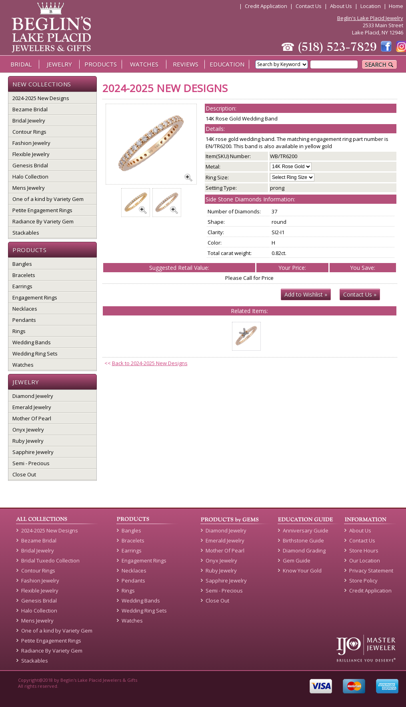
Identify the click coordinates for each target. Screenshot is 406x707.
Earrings (22, 286)
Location (370, 6)
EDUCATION (227, 64)
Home (396, 6)
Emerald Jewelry (31, 407)
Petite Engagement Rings (42, 210)
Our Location (364, 560)
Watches (23, 364)
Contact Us (309, 6)
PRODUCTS (100, 64)
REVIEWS (185, 64)
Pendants (24, 319)
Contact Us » (359, 294)
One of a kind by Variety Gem (48, 199)
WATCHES (144, 64)
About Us (341, 6)
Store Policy (363, 580)
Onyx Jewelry (28, 429)
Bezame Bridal (30, 109)
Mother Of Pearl (31, 418)
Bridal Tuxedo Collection (50, 560)
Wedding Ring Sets (35, 353)
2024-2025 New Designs (40, 98)
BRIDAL (21, 64)
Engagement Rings (34, 297)
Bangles (22, 263)
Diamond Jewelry (32, 396)
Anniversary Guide (305, 530)
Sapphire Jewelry (33, 452)
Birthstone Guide (303, 540)
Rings (19, 331)
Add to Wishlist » (305, 294)
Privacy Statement (371, 570)
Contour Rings (29, 131)
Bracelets (23, 275)
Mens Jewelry (28, 187)
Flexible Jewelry (31, 154)
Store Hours (363, 550)
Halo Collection (30, 176)
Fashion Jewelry (31, 143)
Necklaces (24, 308)
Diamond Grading (304, 550)
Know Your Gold (302, 570)
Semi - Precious (31, 463)
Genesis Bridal (30, 165)
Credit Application (266, 6)
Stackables (25, 232)
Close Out (24, 474)
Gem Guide (296, 560)
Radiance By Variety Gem (43, 221)
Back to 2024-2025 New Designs (150, 363)
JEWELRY (59, 64)
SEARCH (379, 64)
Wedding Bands (31, 342)
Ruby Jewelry (28, 440)
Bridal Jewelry (28, 120)
